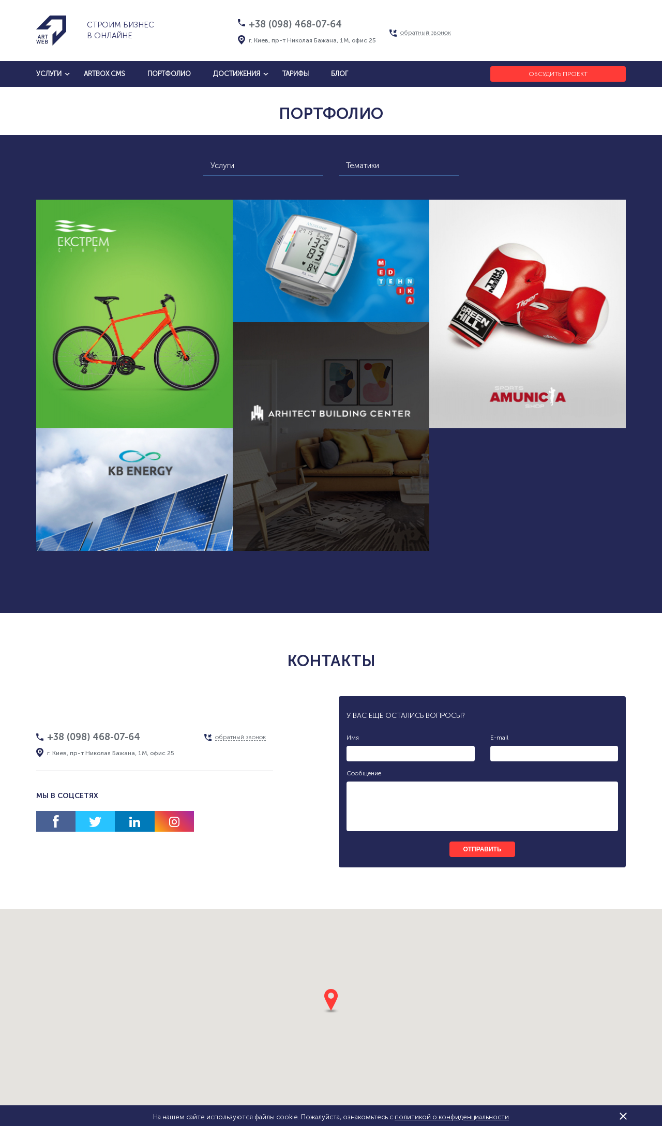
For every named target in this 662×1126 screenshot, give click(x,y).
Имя (353, 737)
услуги (49, 74)
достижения (236, 74)
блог (339, 74)
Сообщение (364, 773)
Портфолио (169, 74)
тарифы (295, 74)
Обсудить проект (558, 74)
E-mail (499, 737)
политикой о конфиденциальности (452, 1117)
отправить (482, 849)
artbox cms (104, 74)
